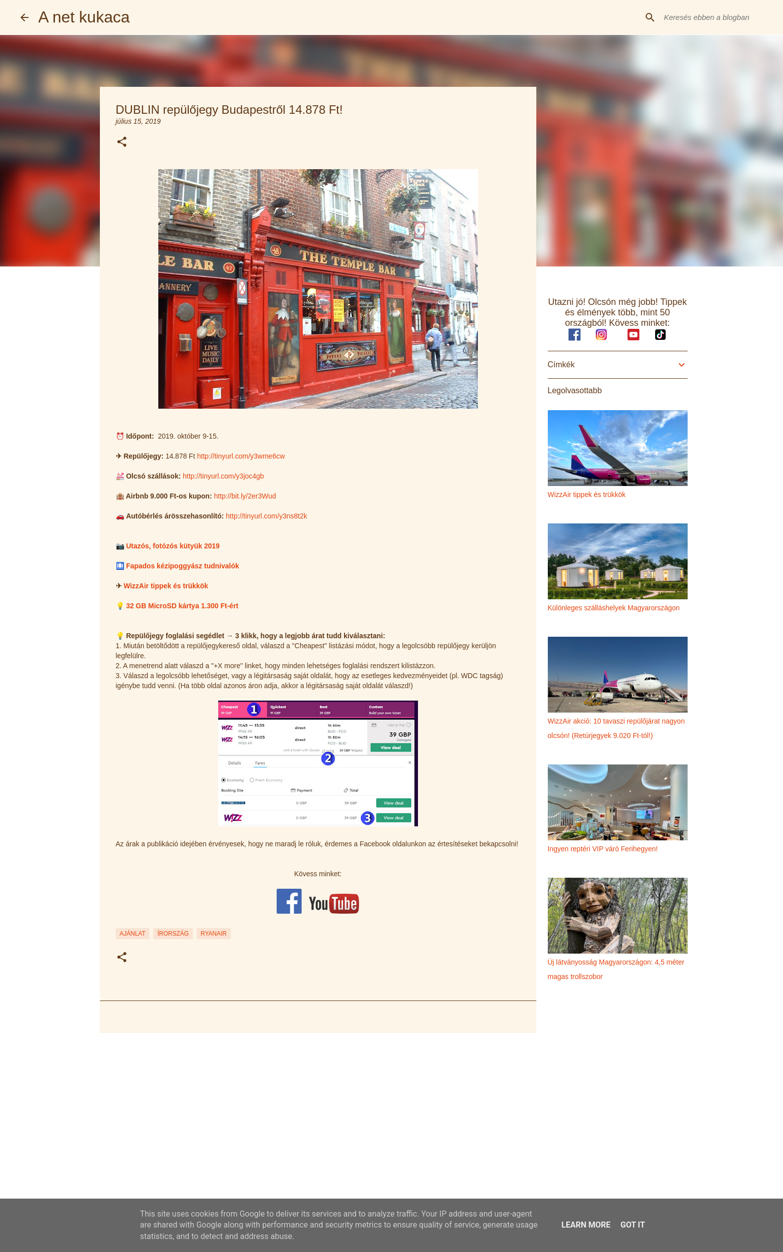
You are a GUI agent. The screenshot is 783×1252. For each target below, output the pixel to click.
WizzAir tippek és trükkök (165, 586)
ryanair (214, 933)
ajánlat (133, 933)
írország (173, 933)
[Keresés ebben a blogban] (712, 17)
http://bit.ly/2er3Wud (245, 496)
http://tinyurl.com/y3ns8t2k (266, 516)
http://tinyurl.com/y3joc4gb (223, 476)
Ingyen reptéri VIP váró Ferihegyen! (603, 849)
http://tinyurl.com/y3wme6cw (241, 456)
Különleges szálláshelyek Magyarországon (614, 608)
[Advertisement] (318, 1118)
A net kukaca (84, 17)
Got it (632, 1225)
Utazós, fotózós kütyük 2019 (173, 546)
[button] (122, 142)
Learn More (585, 1225)
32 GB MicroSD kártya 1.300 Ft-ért (182, 606)
